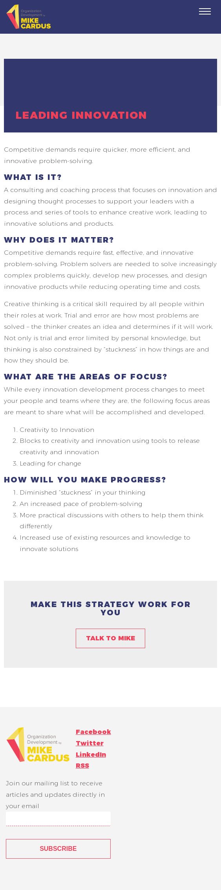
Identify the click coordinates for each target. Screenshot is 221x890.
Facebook (93, 732)
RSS (82, 765)
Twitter (90, 743)
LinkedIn (91, 754)
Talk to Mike (110, 638)
